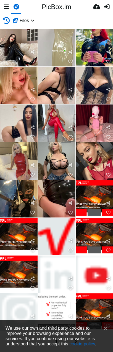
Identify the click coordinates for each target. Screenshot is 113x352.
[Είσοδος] (106, 7)
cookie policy (82, 343)
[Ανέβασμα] (96, 7)
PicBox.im (56, 6)
